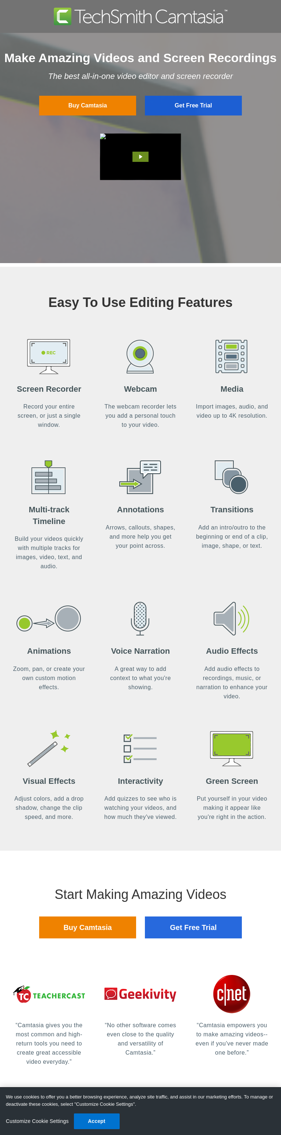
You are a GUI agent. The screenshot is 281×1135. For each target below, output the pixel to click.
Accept (96, 1121)
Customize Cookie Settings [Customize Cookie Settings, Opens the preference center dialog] (37, 1121)
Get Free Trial (193, 105)
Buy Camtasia (87, 105)
